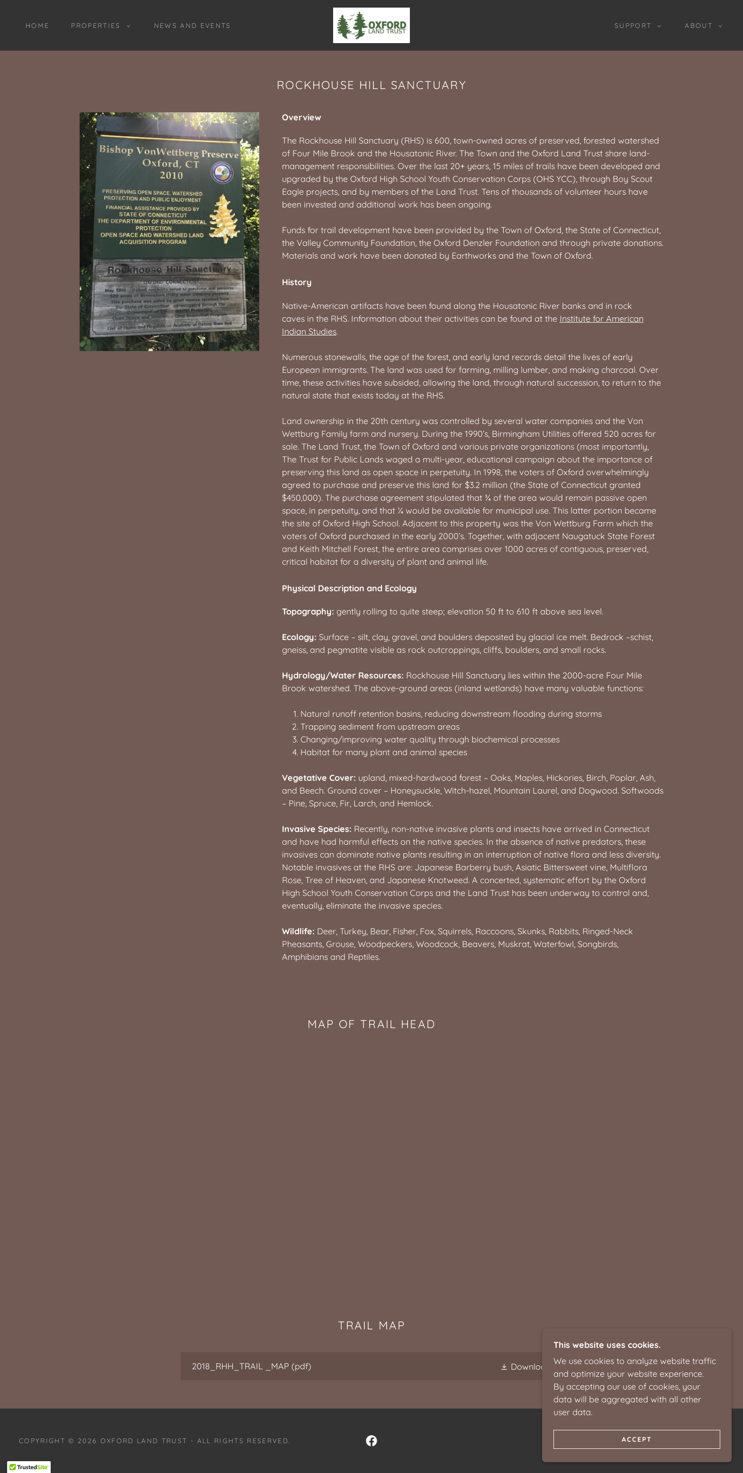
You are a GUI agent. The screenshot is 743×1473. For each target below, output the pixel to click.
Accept (637, 1439)
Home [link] (37, 25)
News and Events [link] (192, 25)
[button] (98, 25)
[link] (371, 24)
